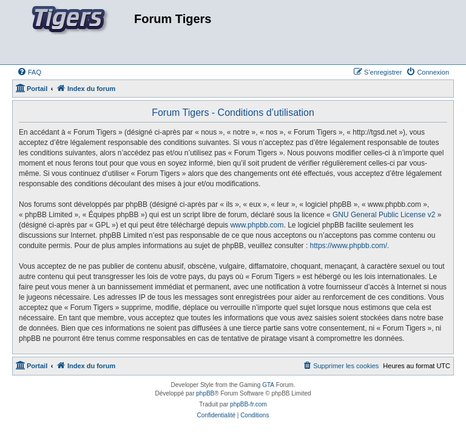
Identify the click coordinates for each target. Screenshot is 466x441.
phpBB (205, 393)
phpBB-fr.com (248, 404)
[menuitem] (29, 72)
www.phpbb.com (256, 225)
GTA (268, 385)
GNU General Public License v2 (384, 214)
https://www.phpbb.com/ (348, 245)
